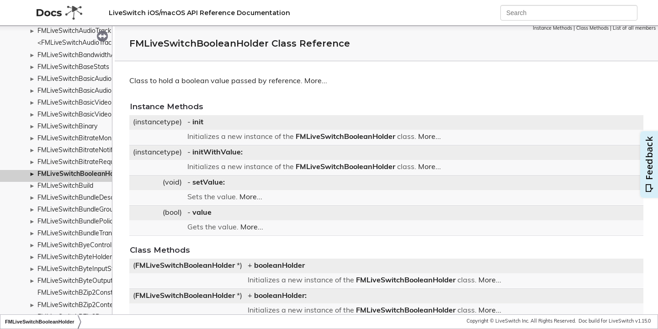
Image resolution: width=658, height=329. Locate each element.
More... (315, 81)
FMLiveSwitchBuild (65, 186)
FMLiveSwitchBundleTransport (82, 233)
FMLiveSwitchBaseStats (73, 67)
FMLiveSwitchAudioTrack (74, 31)
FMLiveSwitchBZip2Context (78, 305)
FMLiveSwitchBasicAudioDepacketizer (93, 79)
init (197, 122)
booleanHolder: (280, 296)
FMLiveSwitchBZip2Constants (81, 293)
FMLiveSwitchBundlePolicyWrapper (89, 221)
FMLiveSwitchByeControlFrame (83, 245)
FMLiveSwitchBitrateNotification (84, 150)
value (202, 213)
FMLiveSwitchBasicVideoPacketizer (89, 114)
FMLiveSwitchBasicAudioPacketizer (89, 91)
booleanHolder (279, 266)
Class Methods (592, 28)
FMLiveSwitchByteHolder (74, 257)
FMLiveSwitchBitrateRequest (80, 162)
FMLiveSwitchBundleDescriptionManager (97, 198)
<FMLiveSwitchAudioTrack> (77, 43)
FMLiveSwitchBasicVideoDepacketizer (93, 103)
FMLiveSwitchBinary (67, 126)
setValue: (208, 182)
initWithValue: (217, 152)
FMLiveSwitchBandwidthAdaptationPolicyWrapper (111, 55)
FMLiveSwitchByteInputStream (83, 269)
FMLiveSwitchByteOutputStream (85, 281)
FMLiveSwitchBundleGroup (77, 210)
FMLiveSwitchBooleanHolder (81, 174)
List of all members (634, 28)
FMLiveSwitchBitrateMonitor (79, 138)
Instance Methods (552, 28)
